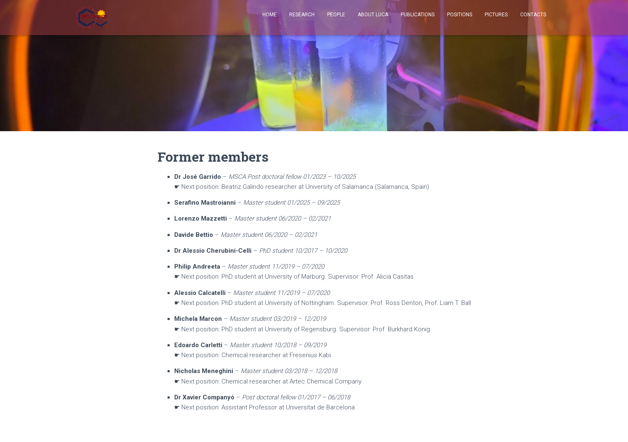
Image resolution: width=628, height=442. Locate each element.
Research (302, 15)
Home (269, 15)
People (336, 15)
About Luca (373, 15)
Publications (418, 15)
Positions (459, 15)
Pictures (496, 15)
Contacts (533, 15)
